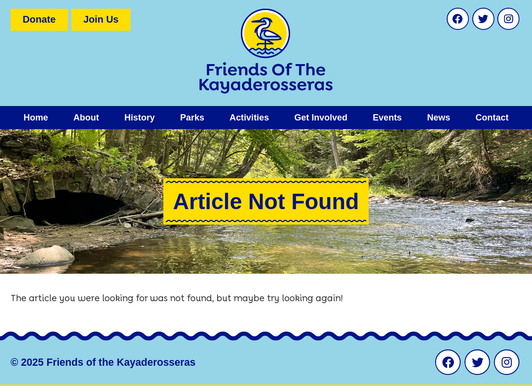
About (86, 117)
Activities (249, 117)
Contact (492, 117)
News (438, 117)
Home (36, 117)
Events (386, 117)
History (139, 117)
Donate (39, 19)
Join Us (101, 19)
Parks (192, 117)
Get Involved (320, 117)
